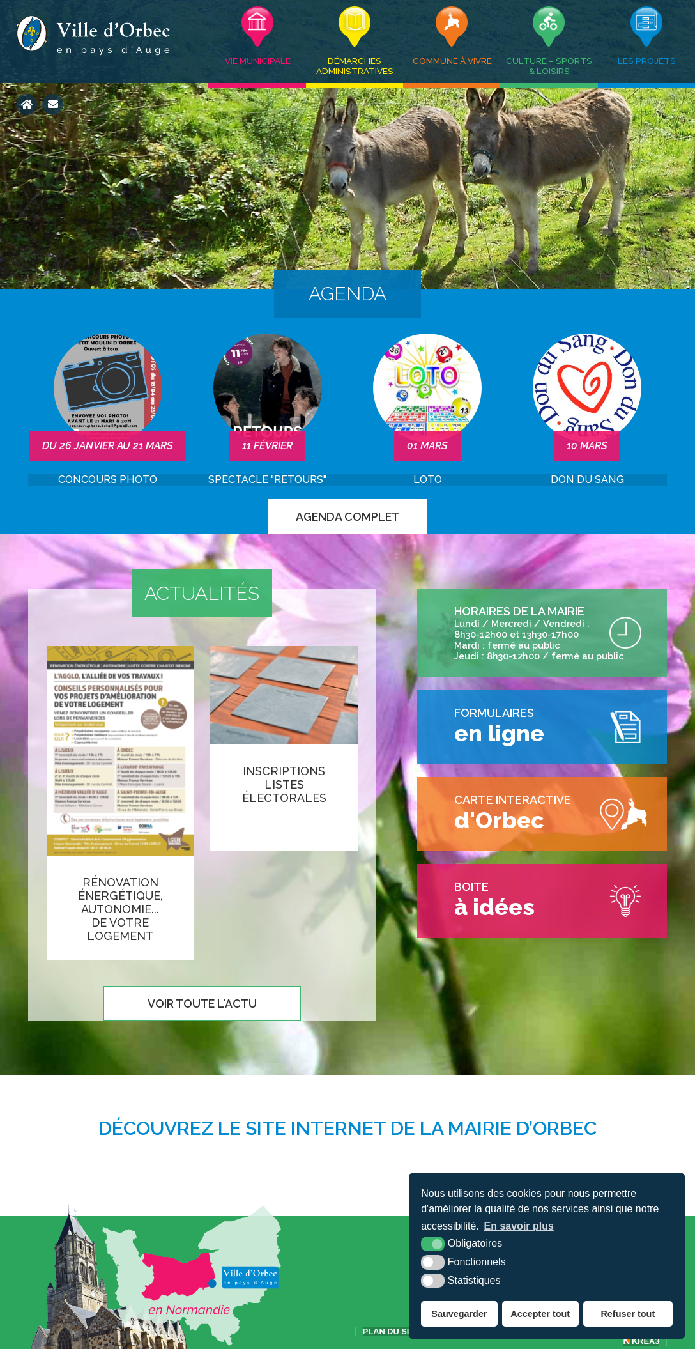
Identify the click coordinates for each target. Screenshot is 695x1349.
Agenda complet (347, 516)
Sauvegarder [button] (459, 1314)
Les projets (647, 61)
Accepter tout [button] (540, 1314)
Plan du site (391, 1331)
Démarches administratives (354, 66)
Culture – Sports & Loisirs (549, 66)
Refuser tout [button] (627, 1314)
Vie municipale (258, 61)
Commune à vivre (452, 61)
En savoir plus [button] (519, 1226)
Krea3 (641, 1341)
